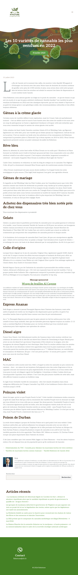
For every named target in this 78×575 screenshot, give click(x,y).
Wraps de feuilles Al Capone (39, 283)
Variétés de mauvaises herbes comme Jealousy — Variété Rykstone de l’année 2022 (37, 451)
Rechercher (10, 474)
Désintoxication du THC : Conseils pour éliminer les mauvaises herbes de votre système (39, 448)
